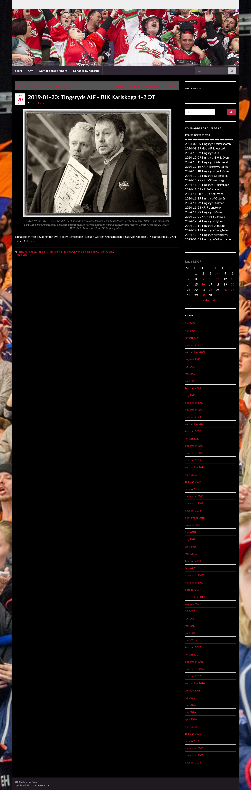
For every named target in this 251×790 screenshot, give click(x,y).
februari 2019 (193, 481)
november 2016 (194, 668)
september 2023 (195, 352)
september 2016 (195, 683)
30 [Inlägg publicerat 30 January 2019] (203, 295)
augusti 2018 (193, 524)
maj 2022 (190, 395)
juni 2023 (190, 366)
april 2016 (191, 719)
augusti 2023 (193, 359)
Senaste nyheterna (86, 70)
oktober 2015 (193, 762)
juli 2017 (190, 611)
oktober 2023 (193, 345)
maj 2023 (190, 373)
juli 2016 (190, 697)
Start (18, 70)
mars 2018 (191, 553)
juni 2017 (190, 618)
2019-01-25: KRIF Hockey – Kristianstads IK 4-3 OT (142, 85)
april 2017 (191, 632)
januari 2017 (192, 654)
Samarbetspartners (53, 70)
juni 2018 (190, 532)
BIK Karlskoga (27, 251)
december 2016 (194, 661)
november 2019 (194, 452)
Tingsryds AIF (23, 254)
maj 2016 (190, 712)
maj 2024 (190, 330)
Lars (33, 103)
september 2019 (195, 467)
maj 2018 (190, 539)
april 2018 (191, 546)
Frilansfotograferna (50, 251)
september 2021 (195, 424)
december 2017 (194, 575)
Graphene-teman (41, 785)
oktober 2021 (193, 416)
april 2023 (191, 380)
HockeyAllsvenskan (74, 251)
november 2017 (194, 582)
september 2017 (195, 596)
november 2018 (194, 503)
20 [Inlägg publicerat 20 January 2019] (232, 284)
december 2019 (194, 445)
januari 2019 (192, 488)
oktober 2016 (193, 676)
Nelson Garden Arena (100, 251)
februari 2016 (193, 733)
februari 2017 (193, 647)
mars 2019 (191, 474)
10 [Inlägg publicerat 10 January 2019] (210, 279)
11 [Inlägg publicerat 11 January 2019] (218, 279)
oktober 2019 (193, 460)
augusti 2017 (193, 604)
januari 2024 (192, 337)
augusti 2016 (193, 690)
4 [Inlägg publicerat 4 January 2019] (218, 273)
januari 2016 (192, 740)
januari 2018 (192, 568)
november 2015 (194, 755)
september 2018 (195, 517)
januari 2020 (192, 438)
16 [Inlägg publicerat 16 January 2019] (203, 284)
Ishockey (41, 103)
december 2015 (194, 748)
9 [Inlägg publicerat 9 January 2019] (203, 279)
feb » (214, 300)
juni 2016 (190, 704)
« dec (206, 300)
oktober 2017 (193, 589)
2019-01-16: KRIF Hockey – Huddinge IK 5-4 (48, 85)
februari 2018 (193, 560)
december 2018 (194, 496)
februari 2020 (193, 431)
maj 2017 (190, 625)
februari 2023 (193, 388)
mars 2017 (191, 640)
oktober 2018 (193, 510)
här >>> (30, 241)
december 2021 (194, 402)
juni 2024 (190, 323)
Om (30, 70)
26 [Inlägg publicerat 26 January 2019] (225, 289)
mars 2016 (191, 726)
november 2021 (194, 409)
